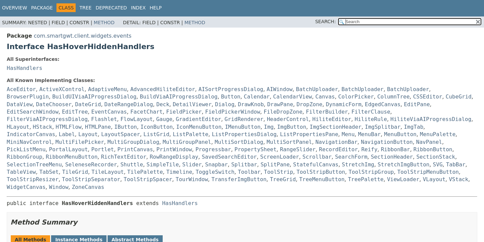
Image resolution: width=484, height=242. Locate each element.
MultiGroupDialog (133, 142)
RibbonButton (432, 149)
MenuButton (400, 134)
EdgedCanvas (383, 104)
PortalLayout (68, 149)
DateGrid (88, 104)
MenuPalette (437, 134)
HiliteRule (371, 119)
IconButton (156, 127)
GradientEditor (198, 119)
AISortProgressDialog (231, 89)
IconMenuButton (198, 127)
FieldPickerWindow (232, 112)
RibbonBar (395, 149)
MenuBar (369, 134)
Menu (348, 134)
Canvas (325, 96)
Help (156, 7)
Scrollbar (317, 157)
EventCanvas (109, 112)
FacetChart (146, 112)
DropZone (309, 104)
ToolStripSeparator (91, 179)
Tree (85, 7)
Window (59, 187)
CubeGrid (459, 96)
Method (104, 22)
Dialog (225, 104)
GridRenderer (244, 119)
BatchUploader (317, 89)
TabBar (456, 164)
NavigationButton (387, 142)
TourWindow (192, 179)
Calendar (257, 96)
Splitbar (244, 164)
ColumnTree (393, 96)
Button (230, 96)
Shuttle (131, 164)
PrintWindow (174, 149)
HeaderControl (288, 119)
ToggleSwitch (215, 172)
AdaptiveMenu (107, 89)
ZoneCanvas (88, 187)
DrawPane (280, 104)
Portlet (102, 149)
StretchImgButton (404, 164)
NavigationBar (336, 142)
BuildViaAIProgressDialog (178, 96)
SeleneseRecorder (91, 164)
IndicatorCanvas (31, 134)
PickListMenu (26, 149)
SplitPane (275, 164)
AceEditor (21, 89)
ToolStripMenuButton (428, 172)
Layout (88, 134)
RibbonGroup (24, 157)
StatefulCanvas (315, 164)
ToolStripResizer (32, 179)
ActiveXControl (62, 89)
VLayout (434, 179)
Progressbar (213, 149)
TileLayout (107, 172)
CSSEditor (427, 96)
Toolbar (249, 172)
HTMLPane (98, 127)
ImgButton (291, 127)
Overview (14, 7)
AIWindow (279, 89)
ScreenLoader (279, 157)
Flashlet (104, 119)
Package (42, 7)
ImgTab (414, 127)
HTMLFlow (69, 127)
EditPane (417, 104)
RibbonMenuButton (71, 157)
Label (67, 134)
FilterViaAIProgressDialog (47, 119)
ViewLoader (403, 179)
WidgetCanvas (26, 187)
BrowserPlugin (28, 96)
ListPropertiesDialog (244, 134)
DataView (20, 104)
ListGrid (156, 134)
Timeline (179, 172)
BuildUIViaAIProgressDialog (94, 96)
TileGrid (75, 172)
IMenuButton (242, 127)
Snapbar (216, 164)
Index (138, 7)
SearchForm (351, 157)
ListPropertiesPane (309, 134)
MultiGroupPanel (187, 142)
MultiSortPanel (289, 142)
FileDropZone (283, 112)
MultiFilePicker (79, 142)
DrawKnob (251, 104)
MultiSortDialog (239, 142)
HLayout (18, 127)
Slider (192, 164)
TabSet (49, 172)
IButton (125, 127)
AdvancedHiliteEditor (162, 89)
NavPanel (429, 142)
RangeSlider (298, 149)
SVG (438, 164)
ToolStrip (278, 172)
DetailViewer (192, 104)
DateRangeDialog (129, 104)
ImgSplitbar (383, 127)
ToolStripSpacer (148, 179)
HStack (42, 127)
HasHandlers (24, 68)
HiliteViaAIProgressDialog (431, 119)
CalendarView (292, 96)
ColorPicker (356, 96)
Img (269, 127)
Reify (369, 149)
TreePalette (366, 179)
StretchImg (358, 164)
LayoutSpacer (120, 134)
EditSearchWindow (32, 112)
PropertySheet (256, 149)
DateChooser (54, 104)
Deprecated (111, 7)
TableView (21, 172)
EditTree (75, 112)
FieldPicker (184, 112)
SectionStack (435, 157)
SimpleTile (163, 164)
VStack (458, 179)
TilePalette (145, 172)
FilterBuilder (327, 112)
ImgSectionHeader (335, 127)
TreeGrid (283, 179)
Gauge (164, 119)
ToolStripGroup (371, 172)
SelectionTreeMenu (34, 164)
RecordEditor (338, 149)
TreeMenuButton (322, 179)
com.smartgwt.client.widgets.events (82, 36)
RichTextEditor (123, 157)
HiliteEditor (331, 119)
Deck (162, 104)
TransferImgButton (239, 179)
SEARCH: (325, 21)
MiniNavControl (29, 142)
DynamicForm (343, 104)
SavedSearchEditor (229, 157)
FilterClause (370, 112)
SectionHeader (392, 157)
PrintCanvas (135, 149)
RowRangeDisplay (174, 157)
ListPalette (190, 134)
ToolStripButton (320, 172)
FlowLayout (136, 119)
